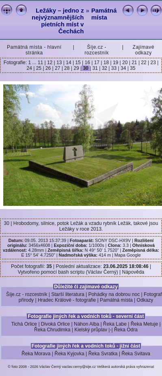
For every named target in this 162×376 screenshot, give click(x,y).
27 (58, 68)
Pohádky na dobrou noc (114, 294)
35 (132, 68)
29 (76, 68)
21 (134, 62)
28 (67, 68)
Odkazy (145, 300)
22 (144, 62)
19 (116, 62)
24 (30, 68)
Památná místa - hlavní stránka (34, 50)
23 (153, 62)
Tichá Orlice (24, 324)
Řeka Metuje (144, 324)
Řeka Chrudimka (52, 330)
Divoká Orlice (55, 324)
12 (50, 62)
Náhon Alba (86, 324)
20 (125, 62)
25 (39, 68)
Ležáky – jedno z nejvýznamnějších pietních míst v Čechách (58, 21)
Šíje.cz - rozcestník (96, 50)
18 (106, 62)
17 (97, 62)
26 (48, 68)
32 (104, 68)
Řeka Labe (115, 324)
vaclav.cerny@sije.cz (79, 367)
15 (78, 62)
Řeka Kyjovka (69, 354)
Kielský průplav (90, 330)
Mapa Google (127, 255)
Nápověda (133, 272)
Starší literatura (67, 294)
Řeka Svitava (135, 354)
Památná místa (104, 14)
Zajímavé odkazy (143, 50)
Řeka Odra (126, 330)
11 (41, 62)
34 (123, 68)
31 (95, 68)
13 (59, 62)
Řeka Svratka (102, 354)
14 (69, 62)
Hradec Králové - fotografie (67, 300)
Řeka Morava (36, 354)
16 (87, 62)
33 (114, 68)
